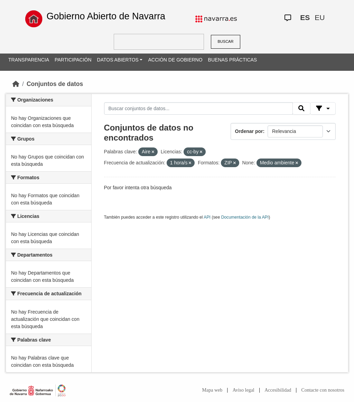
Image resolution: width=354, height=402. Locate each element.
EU (320, 17)
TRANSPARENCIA (28, 60)
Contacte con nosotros (322, 390)
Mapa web (212, 390)
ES (305, 17)
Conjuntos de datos (55, 83)
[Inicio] (15, 83)
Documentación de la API (245, 217)
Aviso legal (243, 390)
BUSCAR (226, 41)
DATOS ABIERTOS (118, 60)
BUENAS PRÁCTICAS (232, 60)
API (207, 217)
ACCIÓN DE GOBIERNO (175, 60)
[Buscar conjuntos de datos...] (198, 108)
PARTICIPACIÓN (73, 60)
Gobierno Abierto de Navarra (105, 16)
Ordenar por (249, 131)
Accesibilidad (277, 390)
